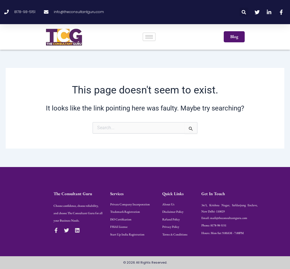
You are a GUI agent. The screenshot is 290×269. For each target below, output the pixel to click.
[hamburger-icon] (149, 37)
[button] (244, 12)
